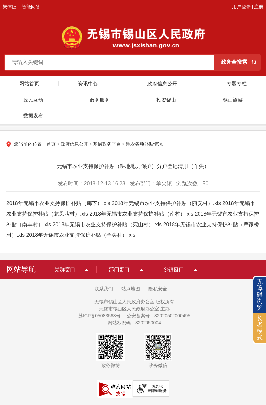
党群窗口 (64, 269)
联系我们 (103, 288)
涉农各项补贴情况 (144, 144)
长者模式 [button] (260, 328)
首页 (51, 144)
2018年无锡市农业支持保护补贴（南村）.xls (141, 214)
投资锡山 (166, 100)
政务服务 (100, 100)
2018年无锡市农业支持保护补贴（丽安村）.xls (166, 203)
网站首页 (29, 83)
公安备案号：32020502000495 (158, 315)
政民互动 (33, 100)
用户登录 (241, 6)
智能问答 (31, 6)
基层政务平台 (107, 144)
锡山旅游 (233, 100)
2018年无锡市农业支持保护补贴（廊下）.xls (58, 203)
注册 (258, 6)
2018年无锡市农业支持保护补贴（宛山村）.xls (107, 224)
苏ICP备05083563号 (99, 315)
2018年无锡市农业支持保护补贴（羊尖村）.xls (80, 235)
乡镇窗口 (173, 269)
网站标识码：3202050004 (134, 322)
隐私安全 (157, 288)
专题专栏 (237, 83)
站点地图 (130, 288)
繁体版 (9, 6)
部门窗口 (119, 269)
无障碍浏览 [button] (260, 294)
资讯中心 (88, 83)
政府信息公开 (162, 83)
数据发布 (33, 115)
